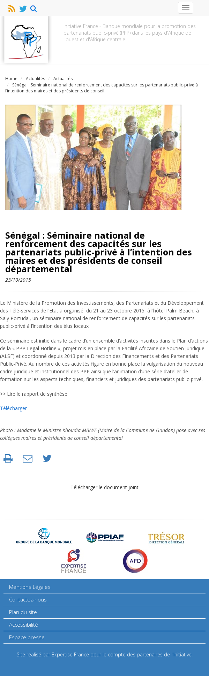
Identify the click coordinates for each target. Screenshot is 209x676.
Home (11, 79)
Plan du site (23, 611)
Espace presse (27, 637)
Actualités (63, 79)
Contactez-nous (28, 599)
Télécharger (13, 408)
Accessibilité (23, 624)
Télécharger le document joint (104, 487)
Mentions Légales (30, 586)
